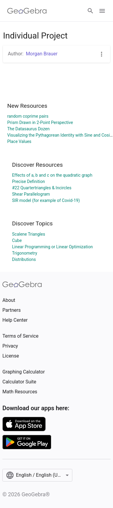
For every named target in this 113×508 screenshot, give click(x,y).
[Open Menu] (102, 10)
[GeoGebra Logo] (27, 11)
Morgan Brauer (42, 54)
